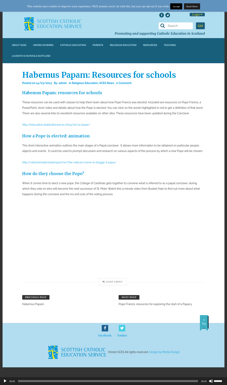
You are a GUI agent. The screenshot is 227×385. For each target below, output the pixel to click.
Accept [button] (176, 6)
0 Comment (123, 83)
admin (63, 83)
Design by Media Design (164, 352)
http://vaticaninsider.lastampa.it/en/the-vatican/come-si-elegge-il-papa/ (69, 162)
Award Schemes (43, 45)
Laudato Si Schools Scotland (31, 56)
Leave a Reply (112, 281)
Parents (98, 45)
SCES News (106, 83)
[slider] (219, 380)
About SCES (19, 45)
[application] (113, 381)
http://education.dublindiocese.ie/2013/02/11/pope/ (56, 124)
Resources (150, 45)
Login (197, 14)
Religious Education (123, 45)
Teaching (170, 45)
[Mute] (211, 381)
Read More (192, 6)
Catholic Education (73, 45)
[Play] (5, 381)
